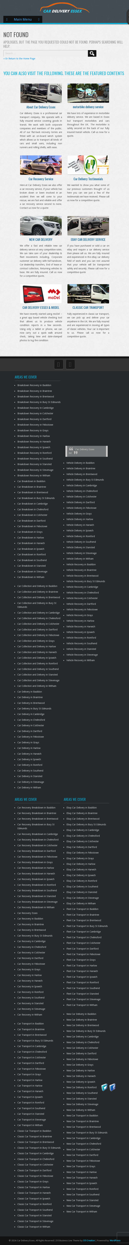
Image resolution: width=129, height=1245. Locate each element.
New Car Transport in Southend (82, 1194)
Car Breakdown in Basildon (31, 481)
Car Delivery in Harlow (28, 748)
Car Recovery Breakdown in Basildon (36, 807)
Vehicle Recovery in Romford (81, 637)
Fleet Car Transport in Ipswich (81, 977)
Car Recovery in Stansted (30, 1003)
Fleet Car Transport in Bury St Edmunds (87, 926)
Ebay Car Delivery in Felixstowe (82, 852)
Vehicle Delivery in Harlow (79, 519)
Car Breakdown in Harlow (30, 537)
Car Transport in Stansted (30, 1114)
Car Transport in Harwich (30, 1091)
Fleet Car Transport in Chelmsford (83, 937)
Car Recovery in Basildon (30, 918)
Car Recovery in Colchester (31, 952)
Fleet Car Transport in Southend (83, 988)
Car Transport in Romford (30, 1102)
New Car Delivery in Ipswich (80, 1081)
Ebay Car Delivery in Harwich (81, 869)
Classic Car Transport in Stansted (34, 1215)
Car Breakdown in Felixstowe (32, 526)
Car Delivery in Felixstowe (30, 736)
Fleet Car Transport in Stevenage (83, 999)
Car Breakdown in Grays (29, 532)
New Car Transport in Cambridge (83, 1138)
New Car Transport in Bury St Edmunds (86, 1132)
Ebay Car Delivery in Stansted (81, 892)
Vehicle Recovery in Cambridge (82, 587)
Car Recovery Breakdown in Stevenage (37, 901)
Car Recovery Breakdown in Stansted (36, 896)
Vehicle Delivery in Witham (79, 558)
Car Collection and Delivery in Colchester (38, 623)
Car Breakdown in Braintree (31, 486)
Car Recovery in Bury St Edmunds (34, 935)
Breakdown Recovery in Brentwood (35, 396)
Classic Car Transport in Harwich (34, 1193)
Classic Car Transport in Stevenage (35, 1221)
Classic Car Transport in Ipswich (33, 1198)
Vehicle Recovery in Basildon (81, 564)
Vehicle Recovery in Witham (80, 660)
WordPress (115, 1240)
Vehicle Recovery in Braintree (81, 570)
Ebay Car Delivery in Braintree (81, 813)
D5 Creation (89, 1240)
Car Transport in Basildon (30, 1023)
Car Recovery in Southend (30, 997)
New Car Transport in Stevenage (83, 1206)
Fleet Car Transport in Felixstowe (83, 954)
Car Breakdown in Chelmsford (32, 509)
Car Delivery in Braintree (30, 697)
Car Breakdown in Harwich (31, 543)
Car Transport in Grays (29, 1074)
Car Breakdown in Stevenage (32, 571)
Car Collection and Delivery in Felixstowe (38, 635)
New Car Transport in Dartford (82, 1155)
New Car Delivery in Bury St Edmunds (85, 1031)
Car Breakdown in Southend (32, 560)
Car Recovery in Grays (28, 969)
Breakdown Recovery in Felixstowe (35, 424)
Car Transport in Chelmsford (32, 1051)
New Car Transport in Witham (81, 1211)
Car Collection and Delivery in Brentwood (38, 597)
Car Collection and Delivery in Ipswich (36, 657)
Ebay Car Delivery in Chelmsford (83, 835)
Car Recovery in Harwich (30, 980)
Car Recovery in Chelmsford (31, 947)
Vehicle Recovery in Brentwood (82, 575)
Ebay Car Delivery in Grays (80, 858)
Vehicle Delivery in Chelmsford (82, 491)
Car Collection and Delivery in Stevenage (38, 680)
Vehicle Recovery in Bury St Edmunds (85, 581)
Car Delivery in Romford (29, 765)
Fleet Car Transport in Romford (82, 982)
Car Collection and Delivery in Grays (35, 641)
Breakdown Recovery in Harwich (34, 441)
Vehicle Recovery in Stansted (81, 649)
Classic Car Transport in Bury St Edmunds (39, 1147)
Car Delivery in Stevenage (30, 782)
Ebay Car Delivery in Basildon (81, 807)
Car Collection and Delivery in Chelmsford (38, 618)
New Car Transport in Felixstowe (83, 1160)
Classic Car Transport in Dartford (34, 1170)
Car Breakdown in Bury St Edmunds (36, 498)
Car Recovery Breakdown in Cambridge (37, 834)
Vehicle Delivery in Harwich (80, 525)
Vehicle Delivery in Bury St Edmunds (85, 479)
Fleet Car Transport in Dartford (82, 948)
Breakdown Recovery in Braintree (34, 391)
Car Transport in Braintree (30, 1029)
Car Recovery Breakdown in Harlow (35, 868)
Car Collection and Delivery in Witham (36, 686)
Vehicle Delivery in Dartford (80, 502)
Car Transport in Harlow (29, 1080)
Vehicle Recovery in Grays (79, 615)
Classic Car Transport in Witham (33, 1226)
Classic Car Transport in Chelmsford (35, 1159)
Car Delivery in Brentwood (31, 703)
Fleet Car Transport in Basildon (82, 909)
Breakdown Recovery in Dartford (34, 419)
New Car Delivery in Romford (81, 1087)
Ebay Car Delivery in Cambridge (82, 830)
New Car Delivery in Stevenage (82, 1104)
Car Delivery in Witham (29, 787)
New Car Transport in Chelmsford (83, 1143)
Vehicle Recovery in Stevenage (82, 654)
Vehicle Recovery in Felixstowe (82, 609)
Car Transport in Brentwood (31, 1035)
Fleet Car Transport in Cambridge (83, 931)
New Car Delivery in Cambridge (82, 1036)
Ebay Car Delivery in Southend (82, 886)
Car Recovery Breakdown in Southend (37, 890)
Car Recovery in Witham (29, 1014)
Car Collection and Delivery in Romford (37, 663)
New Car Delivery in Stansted (81, 1098)
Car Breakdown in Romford (31, 554)
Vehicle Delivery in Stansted (80, 547)
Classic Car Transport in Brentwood (35, 1142)
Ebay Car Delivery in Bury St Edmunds (86, 824)
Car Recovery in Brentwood (31, 930)
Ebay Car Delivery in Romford (81, 880)
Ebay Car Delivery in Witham (81, 903)
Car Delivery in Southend (30, 770)
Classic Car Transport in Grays (32, 1181)
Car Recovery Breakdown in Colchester (37, 845)
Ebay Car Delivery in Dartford (81, 847)
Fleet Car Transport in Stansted (82, 993)
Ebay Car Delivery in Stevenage (82, 898)
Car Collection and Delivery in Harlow (36, 646)
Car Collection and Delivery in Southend (38, 669)
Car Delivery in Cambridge (30, 714)
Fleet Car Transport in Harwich (82, 971)
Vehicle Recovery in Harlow (80, 620)
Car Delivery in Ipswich (29, 759)
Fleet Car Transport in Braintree (82, 914)
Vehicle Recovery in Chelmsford (82, 592)
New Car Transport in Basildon (82, 1115)
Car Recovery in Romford (30, 992)
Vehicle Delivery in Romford (80, 536)
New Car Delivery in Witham (80, 1110)
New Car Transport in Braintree (82, 1121)
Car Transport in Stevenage (31, 1119)
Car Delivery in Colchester (30, 725)
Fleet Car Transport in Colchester (83, 943)
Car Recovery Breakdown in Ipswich (35, 879)
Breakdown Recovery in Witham (33, 475)
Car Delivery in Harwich (29, 753)
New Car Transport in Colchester (83, 1149)
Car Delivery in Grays (28, 742)
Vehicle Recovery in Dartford (81, 604)
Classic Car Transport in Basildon (34, 1131)
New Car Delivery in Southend (82, 1093)
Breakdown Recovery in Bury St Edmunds (39, 402)
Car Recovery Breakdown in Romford (36, 885)
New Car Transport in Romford (82, 1189)
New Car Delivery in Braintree (81, 1019)
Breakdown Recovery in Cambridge (35, 408)
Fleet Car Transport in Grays (81, 959)
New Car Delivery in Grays (79, 1064)
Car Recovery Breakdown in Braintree (36, 813)
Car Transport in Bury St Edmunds (35, 1040)
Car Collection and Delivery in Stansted (37, 674)
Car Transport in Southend (31, 1108)
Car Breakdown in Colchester (32, 515)
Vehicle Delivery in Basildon (80, 463)
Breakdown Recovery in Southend (35, 458)
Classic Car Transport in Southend (35, 1210)
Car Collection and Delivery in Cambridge (38, 612)
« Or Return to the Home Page (19, 58)
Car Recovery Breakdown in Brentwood (37, 818)
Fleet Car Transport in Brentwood (83, 920)
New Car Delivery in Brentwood (82, 1025)
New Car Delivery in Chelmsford (82, 1042)
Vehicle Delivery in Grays (79, 513)
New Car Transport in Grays (80, 1166)
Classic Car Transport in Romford (34, 1204)
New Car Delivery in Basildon (81, 1014)
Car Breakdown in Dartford (31, 520)
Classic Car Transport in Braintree (34, 1136)
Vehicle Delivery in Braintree (80, 468)
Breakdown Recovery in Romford (34, 453)
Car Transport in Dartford (30, 1063)
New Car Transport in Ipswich (81, 1183)
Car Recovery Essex (27, 913)
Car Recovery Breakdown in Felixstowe (37, 856)
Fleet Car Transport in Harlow (81, 965)
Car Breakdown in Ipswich (30, 549)
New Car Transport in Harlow (81, 1172)
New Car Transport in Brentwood (83, 1127)
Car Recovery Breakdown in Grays (35, 862)
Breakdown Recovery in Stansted (34, 464)
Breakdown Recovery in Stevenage (35, 470)
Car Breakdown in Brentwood (32, 492)
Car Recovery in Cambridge (31, 941)
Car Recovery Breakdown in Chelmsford (37, 839)
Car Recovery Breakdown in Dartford (36, 851)
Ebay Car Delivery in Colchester (82, 841)
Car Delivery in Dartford (29, 731)
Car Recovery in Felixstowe (31, 964)
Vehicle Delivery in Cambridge (81, 485)
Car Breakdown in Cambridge (32, 503)
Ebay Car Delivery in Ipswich (81, 875)
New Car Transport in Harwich (82, 1177)
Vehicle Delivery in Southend (81, 541)
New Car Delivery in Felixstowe (82, 1059)
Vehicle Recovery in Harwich (80, 626)
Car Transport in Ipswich (30, 1097)
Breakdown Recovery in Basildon (34, 385)
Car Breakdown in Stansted (31, 565)
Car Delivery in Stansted (29, 776)
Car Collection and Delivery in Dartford (37, 629)
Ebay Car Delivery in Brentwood (82, 818)
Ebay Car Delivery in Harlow (80, 864)
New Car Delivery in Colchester (82, 1048)
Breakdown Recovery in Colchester (35, 413)
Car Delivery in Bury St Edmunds (34, 708)
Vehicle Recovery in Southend (81, 643)
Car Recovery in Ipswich (29, 986)
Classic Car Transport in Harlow (33, 1187)
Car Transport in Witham (30, 1125)
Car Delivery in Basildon (29, 691)
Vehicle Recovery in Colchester (82, 598)
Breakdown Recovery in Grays (32, 430)
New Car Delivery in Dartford (81, 1053)
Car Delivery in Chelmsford (31, 720)
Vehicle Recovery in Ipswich (80, 632)
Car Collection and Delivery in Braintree (37, 591)
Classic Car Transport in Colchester (35, 1164)
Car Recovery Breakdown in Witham (35, 907)
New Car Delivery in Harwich (81, 1076)
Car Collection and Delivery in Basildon (37, 586)
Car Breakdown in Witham (30, 577)
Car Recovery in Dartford (30, 958)
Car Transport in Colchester (31, 1057)
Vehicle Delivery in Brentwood (81, 474)
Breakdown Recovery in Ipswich (33, 447)
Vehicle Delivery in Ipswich (79, 530)
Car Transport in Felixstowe (31, 1068)
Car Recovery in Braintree (30, 924)
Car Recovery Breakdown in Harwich (36, 873)
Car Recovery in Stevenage (31, 1009)
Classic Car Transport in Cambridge (35, 1153)
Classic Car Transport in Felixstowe (35, 1176)
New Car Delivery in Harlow (80, 1070)
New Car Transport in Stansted (82, 1200)
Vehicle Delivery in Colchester (81, 496)
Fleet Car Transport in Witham (81, 1005)
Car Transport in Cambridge (31, 1046)
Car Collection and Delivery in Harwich (37, 652)
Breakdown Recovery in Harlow (33, 436)
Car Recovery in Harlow (29, 975)
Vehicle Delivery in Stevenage (81, 553)
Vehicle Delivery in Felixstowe (81, 508)
